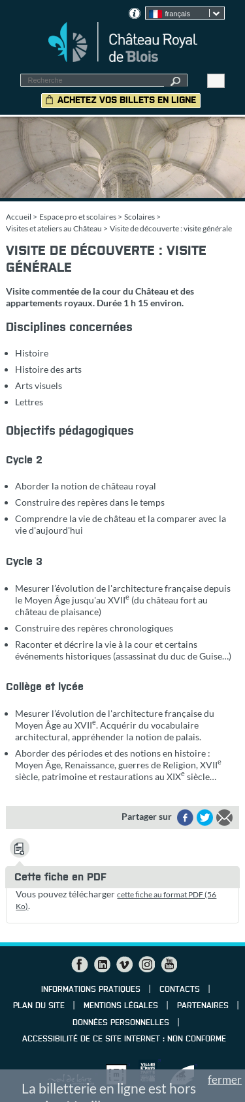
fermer (225, 1079)
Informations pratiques (90, 990)
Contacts (179, 990)
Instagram (146, 964)
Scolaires (139, 217)
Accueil (18, 217)
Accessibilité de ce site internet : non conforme (124, 1039)
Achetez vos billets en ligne (126, 100)
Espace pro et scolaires (77, 217)
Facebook (79, 964)
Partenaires (203, 1006)
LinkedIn (101, 964)
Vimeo (124, 964)
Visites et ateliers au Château (54, 228)
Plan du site (39, 1006)
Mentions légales (121, 1006)
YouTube (168, 964)
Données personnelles (121, 1023)
